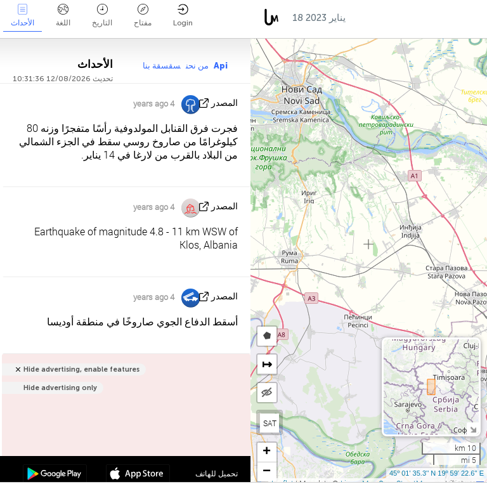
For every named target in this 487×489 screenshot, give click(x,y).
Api (221, 65)
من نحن (197, 65)
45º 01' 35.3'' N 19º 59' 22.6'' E (436, 473)
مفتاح (143, 15)
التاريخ (102, 15)
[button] (266, 452)
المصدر (224, 103)
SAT (269, 423)
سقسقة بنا (162, 65)
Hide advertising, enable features (81, 369)
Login (183, 15)
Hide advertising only (60, 388)
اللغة (63, 15)
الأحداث (22, 15)
